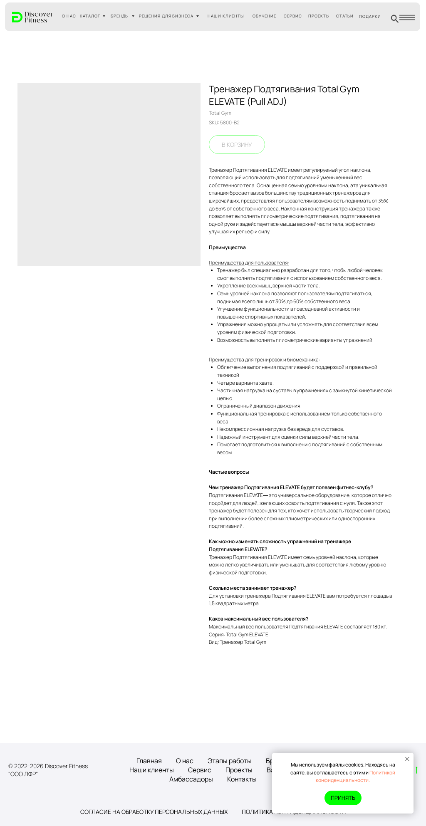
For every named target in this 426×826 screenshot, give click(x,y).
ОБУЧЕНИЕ (264, 16)
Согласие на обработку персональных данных (154, 812)
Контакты (242, 779)
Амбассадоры (191, 779)
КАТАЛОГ (90, 16)
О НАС (69, 16)
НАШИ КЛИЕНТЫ (226, 16)
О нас (184, 760)
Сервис (199, 769)
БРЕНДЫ (120, 16)
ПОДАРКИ (370, 16)
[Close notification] (407, 759)
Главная (149, 760)
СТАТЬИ (345, 16)
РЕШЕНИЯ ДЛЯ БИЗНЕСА (166, 16)
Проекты (239, 769)
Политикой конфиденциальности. (355, 776)
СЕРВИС (293, 16)
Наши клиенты (151, 769)
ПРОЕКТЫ (319, 16)
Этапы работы (230, 760)
